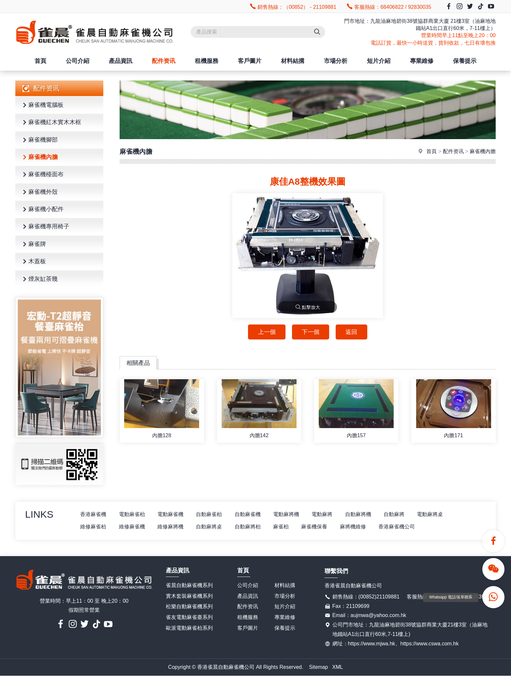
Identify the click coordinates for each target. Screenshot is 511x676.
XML (337, 667)
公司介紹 (77, 61)
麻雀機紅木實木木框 (51, 123)
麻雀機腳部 (39, 140)
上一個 (266, 332)
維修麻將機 (172, 526)
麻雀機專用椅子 (45, 227)
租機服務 (206, 61)
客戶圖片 (249, 61)
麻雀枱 (284, 526)
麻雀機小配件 (42, 210)
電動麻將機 (289, 514)
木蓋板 (33, 262)
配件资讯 (163, 61)
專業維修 (421, 61)
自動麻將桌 (211, 526)
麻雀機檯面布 (42, 175)
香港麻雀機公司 (401, 526)
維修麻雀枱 (93, 526)
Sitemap (318, 667)
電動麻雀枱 (133, 514)
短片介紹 (378, 61)
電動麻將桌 (435, 514)
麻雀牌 (33, 244)
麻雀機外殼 (39, 192)
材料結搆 (292, 61)
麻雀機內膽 (39, 158)
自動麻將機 (362, 514)
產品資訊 (120, 61)
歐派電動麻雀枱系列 (189, 628)
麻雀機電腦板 (42, 105)
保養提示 (464, 61)
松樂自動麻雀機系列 (189, 607)
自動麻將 (398, 514)
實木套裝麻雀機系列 (189, 596)
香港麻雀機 (93, 514)
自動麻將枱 (250, 526)
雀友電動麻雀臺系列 (189, 617)
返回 (352, 332)
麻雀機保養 (318, 526)
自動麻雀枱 (211, 514)
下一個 (310, 332)
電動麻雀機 (172, 514)
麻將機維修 (357, 526)
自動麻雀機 (250, 514)
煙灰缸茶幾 (39, 279)
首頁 (40, 61)
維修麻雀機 (133, 526)
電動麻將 (325, 514)
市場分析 (335, 61)
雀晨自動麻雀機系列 (189, 585)
